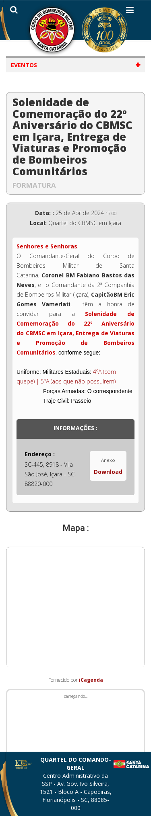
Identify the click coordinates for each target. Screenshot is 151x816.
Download (108, 472)
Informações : (75, 428)
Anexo (108, 460)
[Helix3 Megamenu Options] (130, 12)
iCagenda (91, 680)
